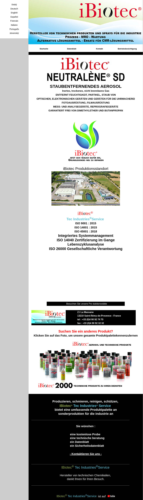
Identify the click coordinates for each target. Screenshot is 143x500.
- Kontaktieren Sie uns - (86, 453)
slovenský (14, 33)
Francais (14, 21)
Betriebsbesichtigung (127, 49)
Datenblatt (71, 49)
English (14, 13)
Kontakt (99, 49)
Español (14, 17)
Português (14, 29)
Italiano (14, 25)
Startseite (44, 49)
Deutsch (14, 9)
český (14, 4)
